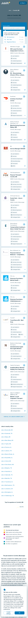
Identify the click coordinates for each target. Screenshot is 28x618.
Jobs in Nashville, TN (6, 478)
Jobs (10, 10)
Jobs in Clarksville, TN (6, 475)
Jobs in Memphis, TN (6, 468)
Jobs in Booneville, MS (7, 430)
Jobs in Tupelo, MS (6, 443)
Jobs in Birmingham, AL (7, 492)
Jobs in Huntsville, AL (6, 471)
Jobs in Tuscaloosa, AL (7, 481)
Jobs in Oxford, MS (6, 461)
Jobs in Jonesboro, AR (7, 488)
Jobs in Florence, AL (6, 447)
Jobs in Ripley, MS (5, 437)
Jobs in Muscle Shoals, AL (7, 454)
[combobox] (14, 28)
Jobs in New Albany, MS (7, 440)
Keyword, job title (6, 25)
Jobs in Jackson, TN (6, 450)
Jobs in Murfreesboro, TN (7, 485)
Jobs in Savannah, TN (6, 433)
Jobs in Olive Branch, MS (7, 464)
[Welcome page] (5, 3)
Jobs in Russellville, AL (6, 457)
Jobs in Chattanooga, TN (7, 495)
